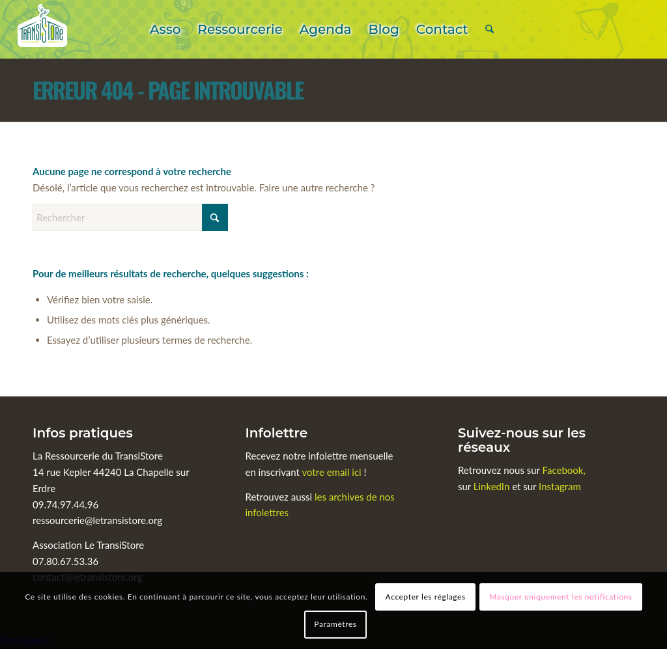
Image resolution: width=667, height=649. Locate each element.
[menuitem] (165, 29)
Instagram (560, 486)
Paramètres (335, 624)
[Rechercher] (489, 29)
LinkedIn (493, 486)
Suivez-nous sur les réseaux (522, 440)
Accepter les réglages (426, 596)
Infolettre (276, 433)
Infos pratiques (83, 433)
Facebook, (564, 470)
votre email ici (331, 472)
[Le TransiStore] (42, 29)
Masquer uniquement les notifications (560, 596)
